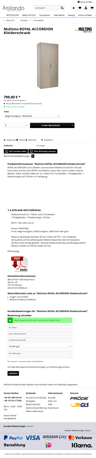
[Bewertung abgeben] (40, 346)
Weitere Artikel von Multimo (22, 299)
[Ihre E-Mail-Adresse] (40, 333)
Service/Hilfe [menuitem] (85, 2)
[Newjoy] (71, 15)
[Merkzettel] (79, 7)
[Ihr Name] (40, 327)
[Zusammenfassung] (40, 339)
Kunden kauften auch (29, 384)
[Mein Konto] (85, 7)
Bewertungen (25, 156)
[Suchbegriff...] (49, 7)
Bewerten (31, 140)
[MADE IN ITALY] (29, 15)
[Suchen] (62, 7)
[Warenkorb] (92, 7)
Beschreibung (10, 156)
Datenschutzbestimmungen (32, 367)
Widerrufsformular (35, 411)
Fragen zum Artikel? (18, 296)
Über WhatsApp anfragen (43, 151)
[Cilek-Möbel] (59, 15)
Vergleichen (10, 140)
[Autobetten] (45, 15)
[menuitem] (49, 9)
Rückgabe (30, 401)
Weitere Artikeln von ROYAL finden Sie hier (31, 245)
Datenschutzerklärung (36, 408)
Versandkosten (58, 454)
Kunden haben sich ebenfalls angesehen (59, 384)
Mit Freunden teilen (15, 151)
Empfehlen (47, 140)
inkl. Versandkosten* (19, 100)
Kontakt (51, 397)
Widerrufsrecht (33, 404)
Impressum (53, 408)
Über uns (52, 401)
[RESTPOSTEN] (12, 15)
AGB (50, 404)
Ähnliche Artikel (11, 384)
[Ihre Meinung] (40, 354)
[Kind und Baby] (85, 15)
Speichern (13, 373)
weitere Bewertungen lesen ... (78, 430)
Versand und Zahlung (36, 397)
